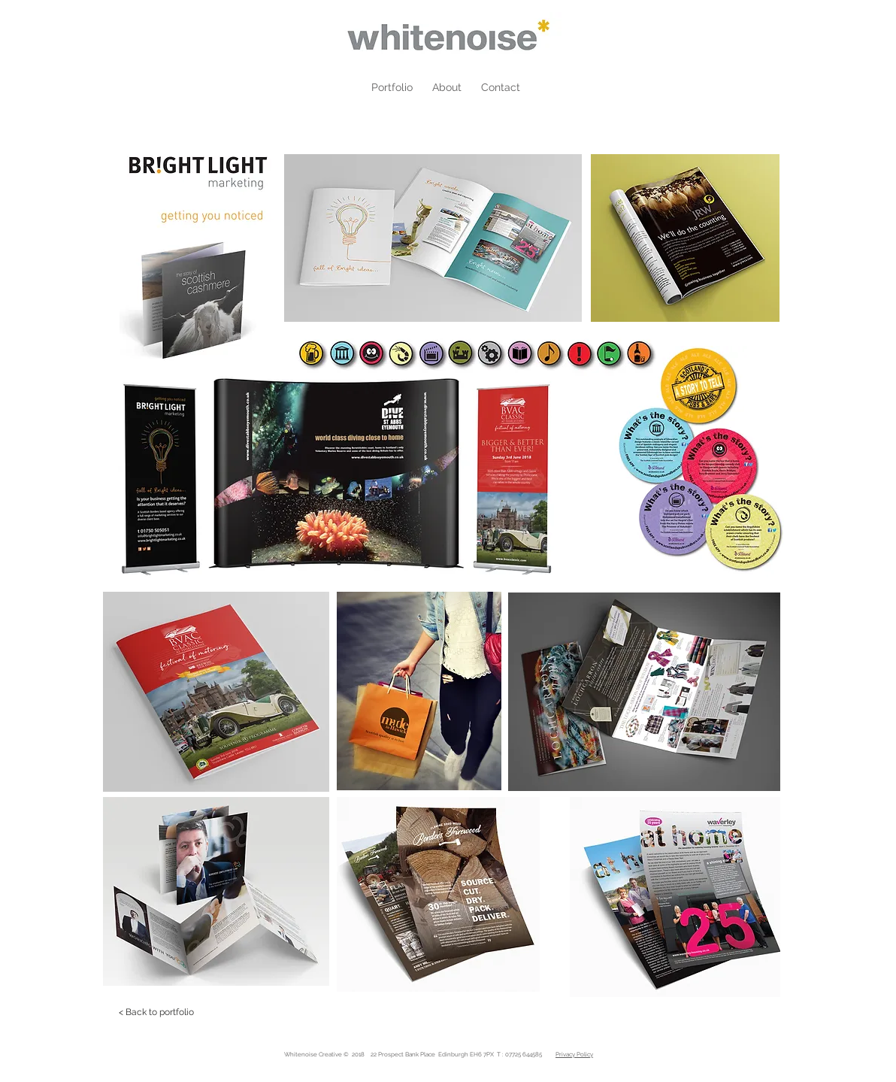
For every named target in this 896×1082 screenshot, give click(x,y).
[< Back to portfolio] (156, 1012)
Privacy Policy (574, 1054)
